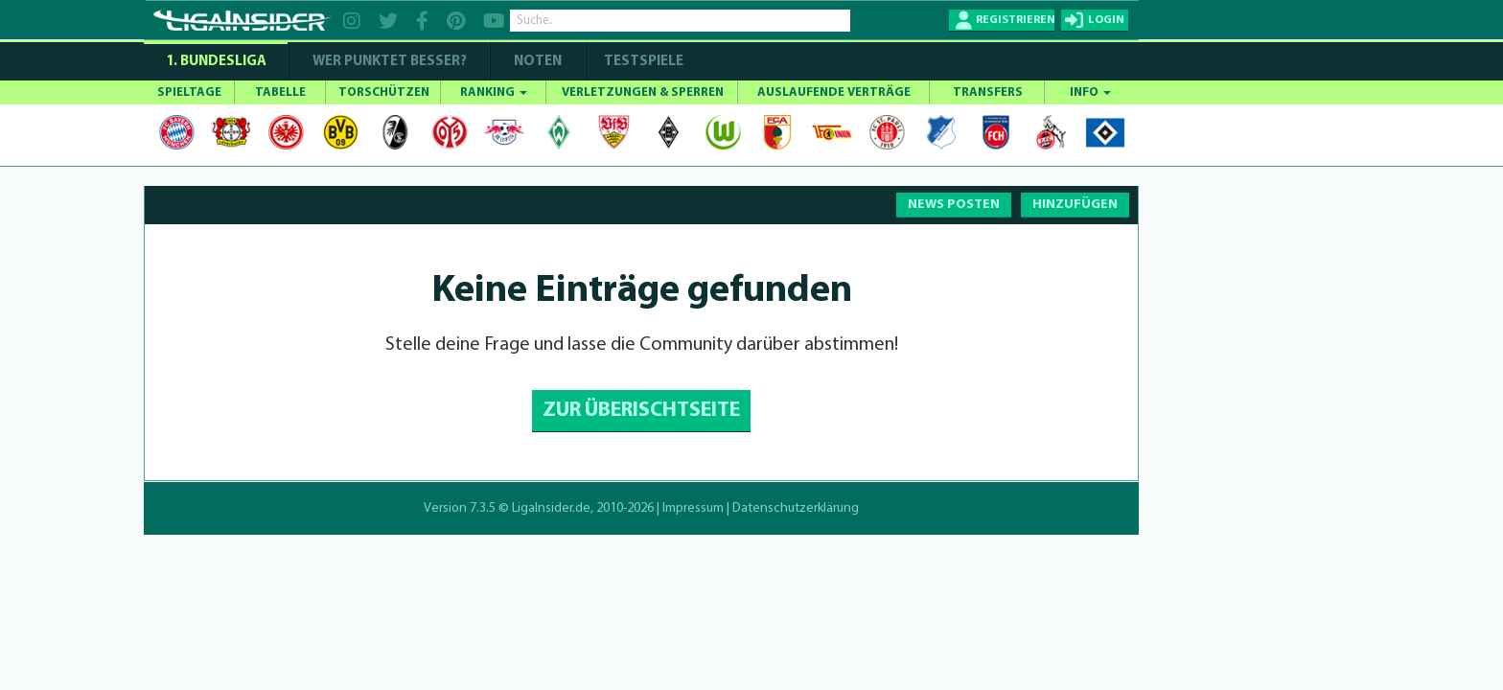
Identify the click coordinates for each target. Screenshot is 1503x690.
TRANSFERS (988, 92)
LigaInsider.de (551, 508)
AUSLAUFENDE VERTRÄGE (834, 92)
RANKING (493, 92)
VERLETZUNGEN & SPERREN (643, 92)
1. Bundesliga (216, 62)
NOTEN (538, 62)
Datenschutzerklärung (795, 508)
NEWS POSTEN (954, 204)
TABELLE (280, 92)
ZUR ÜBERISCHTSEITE (641, 411)
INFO (1090, 92)
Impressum (693, 508)
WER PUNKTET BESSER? (389, 62)
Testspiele (642, 62)
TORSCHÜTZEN (383, 92)
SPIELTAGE (189, 92)
